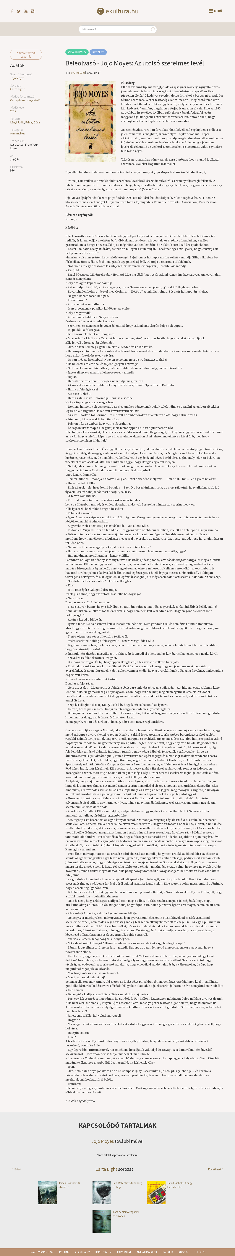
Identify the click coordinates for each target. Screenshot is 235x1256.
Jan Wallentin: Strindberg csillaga (117, 1185)
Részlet (98, 52)
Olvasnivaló (77, 52)
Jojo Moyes (17, 78)
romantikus (17, 133)
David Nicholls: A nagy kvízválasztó (169, 1185)
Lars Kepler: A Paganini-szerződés (116, 1214)
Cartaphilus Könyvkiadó (25, 100)
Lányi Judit (17, 122)
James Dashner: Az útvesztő (59, 1185)
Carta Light (17, 89)
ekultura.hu (78, 72)
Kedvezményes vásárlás (26, 54)
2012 (13, 111)
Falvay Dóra (32, 122)
